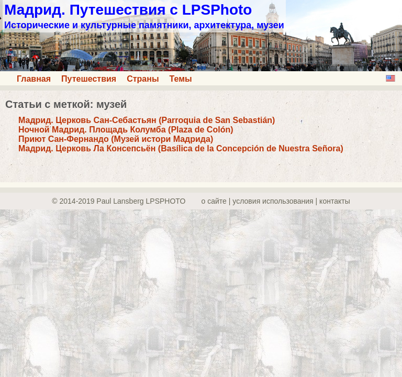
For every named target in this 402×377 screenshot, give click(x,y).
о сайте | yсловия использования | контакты (276, 201)
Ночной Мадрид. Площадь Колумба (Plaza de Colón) (125, 129)
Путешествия (88, 78)
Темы (181, 78)
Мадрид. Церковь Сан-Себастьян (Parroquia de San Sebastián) (146, 120)
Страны (143, 78)
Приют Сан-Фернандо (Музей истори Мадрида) (115, 139)
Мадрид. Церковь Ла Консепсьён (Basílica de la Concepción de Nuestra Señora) (180, 148)
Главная (34, 78)
